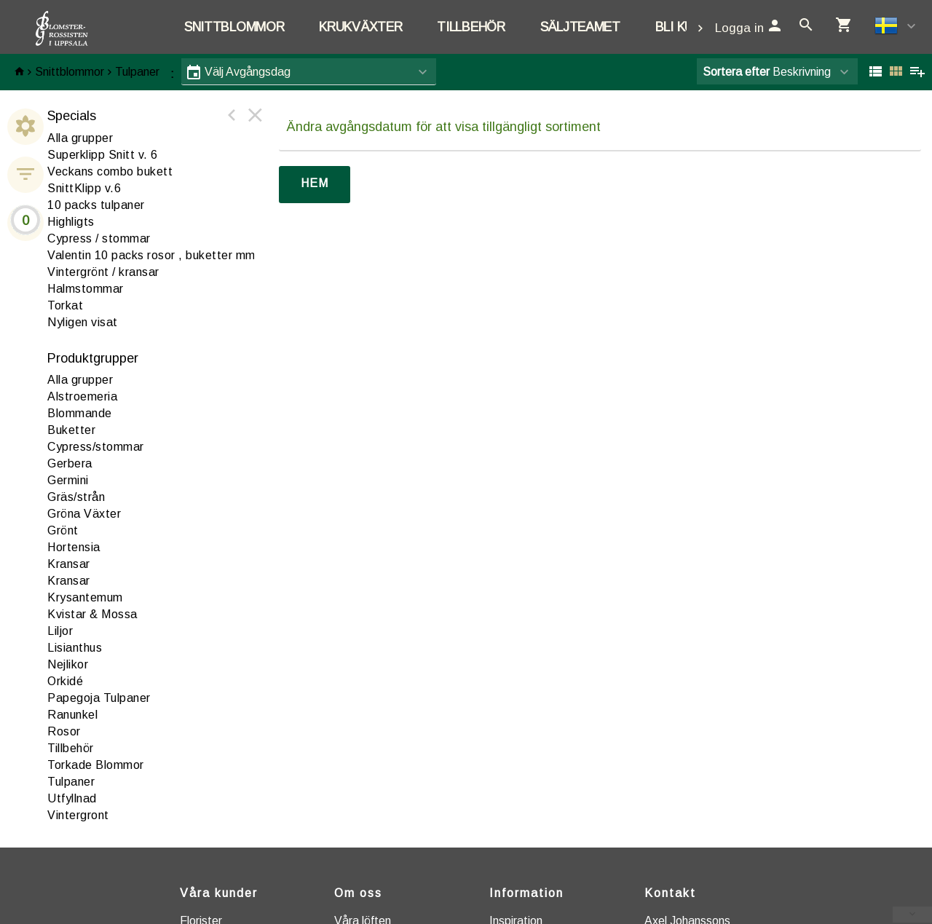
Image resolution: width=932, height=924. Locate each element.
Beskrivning (767, 72)
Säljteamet (580, 27)
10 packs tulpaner (96, 205)
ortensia (73, 547)
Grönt (63, 530)
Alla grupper (80, 138)
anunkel (72, 714)
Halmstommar (85, 289)
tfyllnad (72, 798)
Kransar (68, 580)
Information (526, 893)
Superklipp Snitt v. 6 (102, 155)
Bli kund (683, 27)
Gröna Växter (84, 514)
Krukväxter (360, 27)
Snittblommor (234, 27)
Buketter (71, 430)
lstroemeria (82, 396)
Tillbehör (471, 27)
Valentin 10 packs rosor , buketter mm (151, 255)
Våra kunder (219, 893)
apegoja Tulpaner (99, 698)
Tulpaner (137, 72)
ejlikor (67, 664)
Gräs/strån (76, 497)
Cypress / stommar (99, 238)
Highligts (71, 222)
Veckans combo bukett (110, 171)
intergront (78, 815)
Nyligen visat (82, 322)
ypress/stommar (95, 447)
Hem (314, 183)
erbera (69, 463)
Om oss (358, 893)
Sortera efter (736, 72)
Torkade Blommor (95, 765)
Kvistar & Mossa (92, 614)
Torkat (65, 305)
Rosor (64, 731)
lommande (79, 413)
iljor (60, 631)
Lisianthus (74, 647)
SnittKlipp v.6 (84, 188)
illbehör (70, 748)
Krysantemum (85, 597)
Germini (68, 480)
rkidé (65, 681)
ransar (68, 564)
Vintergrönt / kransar (103, 272)
